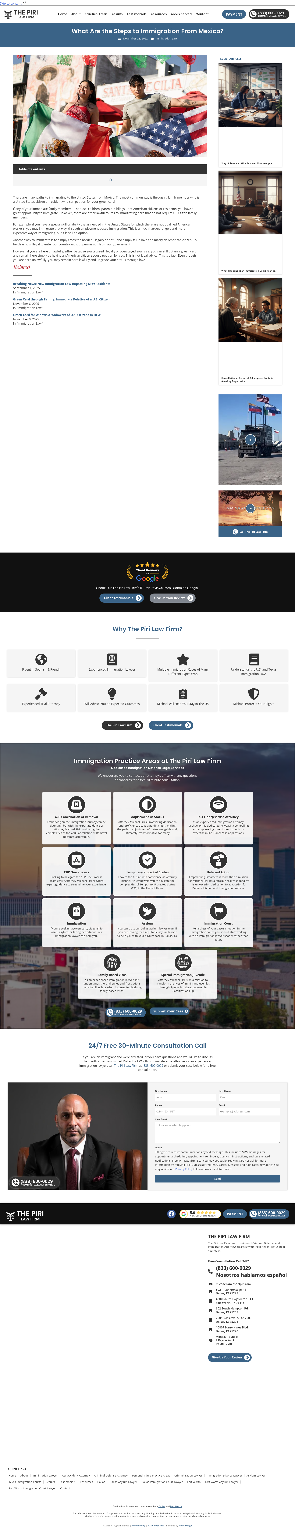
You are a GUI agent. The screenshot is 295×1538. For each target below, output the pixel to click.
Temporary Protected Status (147, 875)
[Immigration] (76, 914)
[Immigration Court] (218, 914)
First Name (161, 1094)
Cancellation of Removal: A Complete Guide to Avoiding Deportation (247, 379)
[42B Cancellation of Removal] (76, 808)
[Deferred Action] (218, 863)
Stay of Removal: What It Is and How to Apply (246, 163)
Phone (158, 1108)
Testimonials (137, 14)
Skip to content (13, 3)
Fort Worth (190, 1483)
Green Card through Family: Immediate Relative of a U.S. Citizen (61, 299)
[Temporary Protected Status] (147, 863)
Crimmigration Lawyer (186, 1478)
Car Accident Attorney (74, 1478)
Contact (202, 14)
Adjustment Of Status (147, 820)
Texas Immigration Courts (25, 1483)
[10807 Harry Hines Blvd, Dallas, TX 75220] (105, 1440)
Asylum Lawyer (252, 1478)
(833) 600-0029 (153, 1069)
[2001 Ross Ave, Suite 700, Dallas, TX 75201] (105, 1383)
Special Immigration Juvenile (183, 978)
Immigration (76, 926)
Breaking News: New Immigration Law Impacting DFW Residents (61, 284)
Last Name (225, 1094)
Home (62, 14)
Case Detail (161, 1123)
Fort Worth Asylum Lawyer (218, 1483)
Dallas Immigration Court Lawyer (159, 1483)
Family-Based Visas (112, 978)
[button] (250, 439)
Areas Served (181, 14)
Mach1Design (185, 1524)
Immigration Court (218, 926)
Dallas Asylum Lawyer (121, 1483)
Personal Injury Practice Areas (149, 1478)
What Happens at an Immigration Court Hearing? (248, 270)
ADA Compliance (156, 1524)
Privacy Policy (183, 1172)
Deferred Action (218, 875)
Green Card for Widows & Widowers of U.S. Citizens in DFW (57, 315)
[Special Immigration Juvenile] (183, 965)
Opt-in (158, 1150)
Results (117, 14)
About (76, 14)
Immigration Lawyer (44, 1478)
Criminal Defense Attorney (109, 1478)
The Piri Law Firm (126, 1069)
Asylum (147, 926)
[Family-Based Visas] (112, 965)
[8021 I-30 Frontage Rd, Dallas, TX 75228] (54, 1265)
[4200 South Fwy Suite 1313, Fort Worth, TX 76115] (152, 1265)
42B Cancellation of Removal (76, 820)
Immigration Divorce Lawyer (221, 1478)
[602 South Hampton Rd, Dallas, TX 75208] (53, 1324)
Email (222, 1108)
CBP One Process (76, 875)
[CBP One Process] (76, 863)
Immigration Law (166, 38)
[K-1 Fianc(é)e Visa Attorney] (218, 808)
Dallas (99, 1483)
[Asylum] (147, 914)
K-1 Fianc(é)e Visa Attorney (218, 820)
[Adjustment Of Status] (147, 808)
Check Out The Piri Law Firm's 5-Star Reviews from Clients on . (147, 588)
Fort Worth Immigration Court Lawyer (32, 1488)
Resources (159, 14)
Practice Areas (96, 14)
